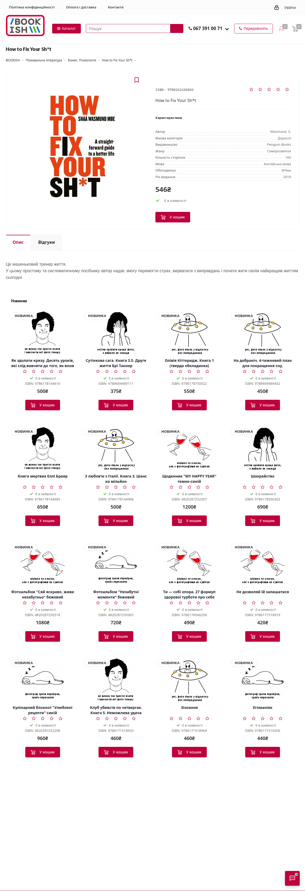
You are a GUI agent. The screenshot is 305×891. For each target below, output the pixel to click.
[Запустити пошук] (176, 28)
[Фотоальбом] (42, 564)
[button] (227, 29)
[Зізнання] (189, 680)
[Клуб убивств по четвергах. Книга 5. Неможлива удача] (116, 680)
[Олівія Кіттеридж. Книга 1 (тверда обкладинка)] (189, 332)
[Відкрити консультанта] (292, 878)
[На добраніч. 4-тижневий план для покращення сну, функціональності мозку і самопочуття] (262, 332)
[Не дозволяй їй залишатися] (262, 564)
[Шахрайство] (262, 448)
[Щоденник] (189, 448)
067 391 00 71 (207, 28)
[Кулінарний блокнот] (42, 680)
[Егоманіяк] (262, 680)
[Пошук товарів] (134, 28)
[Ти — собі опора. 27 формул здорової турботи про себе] (189, 564)
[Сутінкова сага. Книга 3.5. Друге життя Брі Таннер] (116, 332)
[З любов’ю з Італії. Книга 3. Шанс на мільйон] (116, 448)
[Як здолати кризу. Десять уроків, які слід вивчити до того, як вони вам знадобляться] (42, 332)
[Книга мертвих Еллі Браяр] (42, 448)
